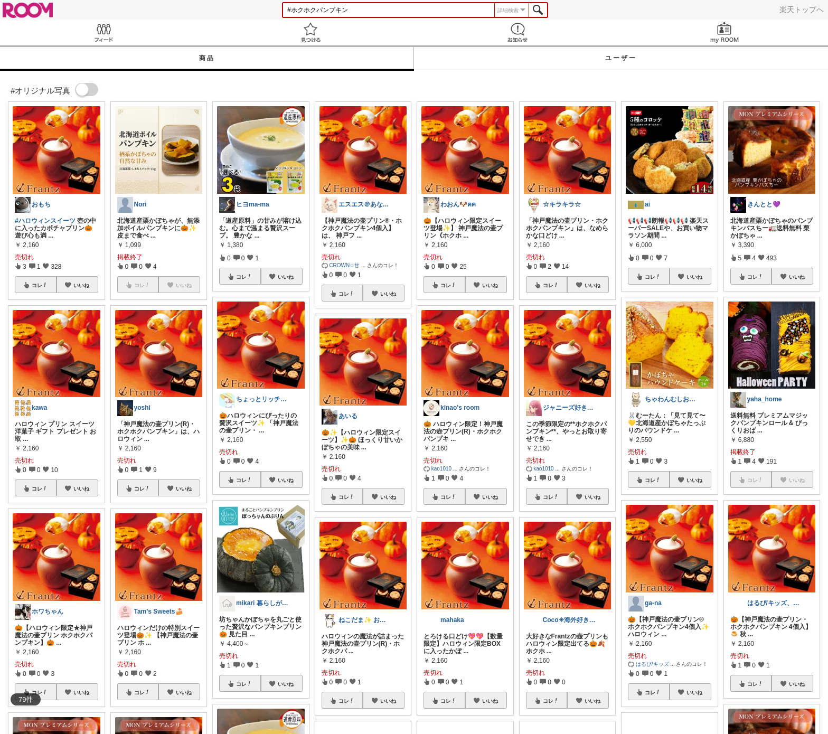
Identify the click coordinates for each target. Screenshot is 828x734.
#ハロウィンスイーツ (45, 220)
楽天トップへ (801, 9)
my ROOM (724, 32)
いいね (81, 285)
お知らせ (517, 32)
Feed (103, 32)
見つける (310, 32)
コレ (40, 285)
